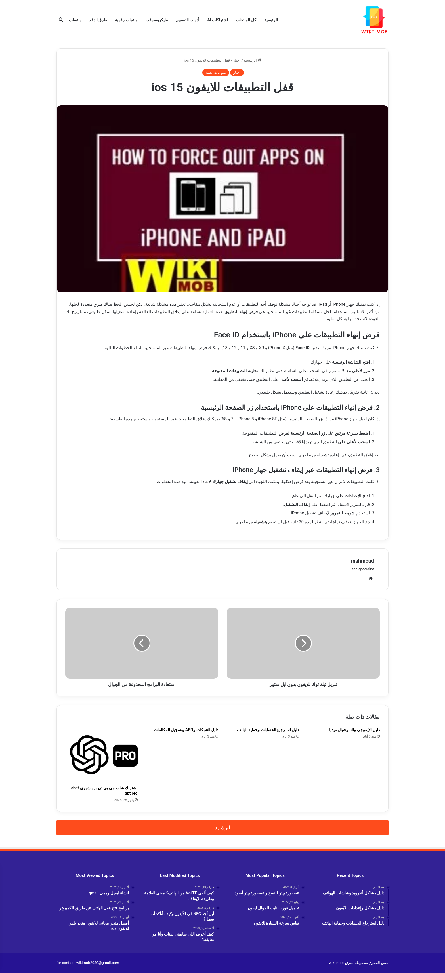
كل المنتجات (246, 20)
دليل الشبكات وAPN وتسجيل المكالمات (186, 729)
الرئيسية (271, 20)
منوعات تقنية (215, 72)
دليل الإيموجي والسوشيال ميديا (354, 729)
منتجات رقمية (126, 20)
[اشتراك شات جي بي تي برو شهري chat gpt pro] (101, 755)
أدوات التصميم (187, 20)
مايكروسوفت (157, 20)
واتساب (75, 20)
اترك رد (222, 827)
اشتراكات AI (217, 20)
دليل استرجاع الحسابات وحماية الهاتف (268, 729)
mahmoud (362, 561)
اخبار (236, 60)
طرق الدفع (98, 20)
